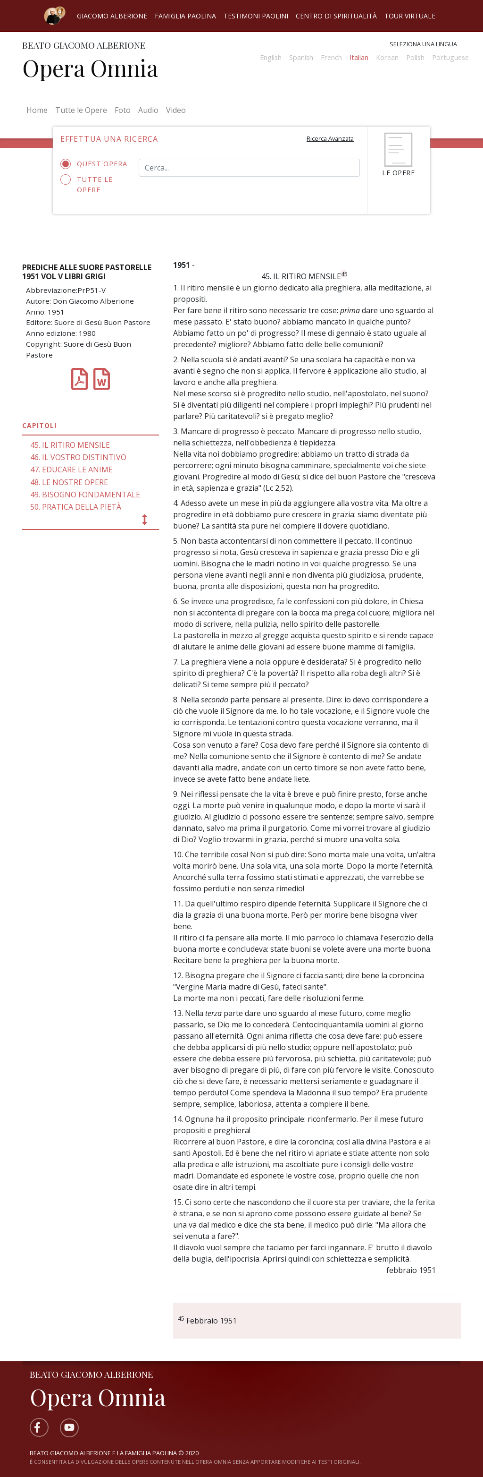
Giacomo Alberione (112, 15)
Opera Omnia (90, 67)
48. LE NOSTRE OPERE (69, 482)
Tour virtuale (409, 15)
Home (38, 109)
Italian (359, 57)
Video (176, 110)
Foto (123, 110)
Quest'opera (92, 164)
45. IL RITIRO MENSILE (70, 445)
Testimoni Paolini (256, 15)
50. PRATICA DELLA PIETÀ (75, 507)
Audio (148, 110)
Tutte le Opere (81, 110)
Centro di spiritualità (336, 15)
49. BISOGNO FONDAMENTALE (85, 494)
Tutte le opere (86, 184)
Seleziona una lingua (423, 44)
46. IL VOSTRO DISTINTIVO (78, 457)
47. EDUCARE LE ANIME (71, 469)
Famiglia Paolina (185, 15)
